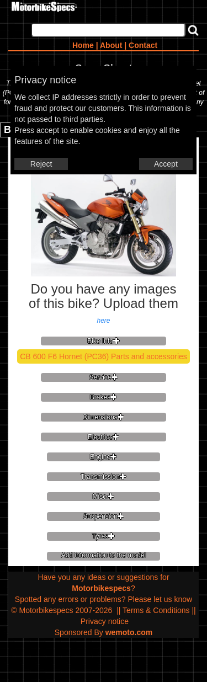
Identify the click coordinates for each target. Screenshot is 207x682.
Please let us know (160, 599)
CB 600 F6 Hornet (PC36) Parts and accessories (103, 356)
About (111, 45)
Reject (41, 163)
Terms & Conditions (156, 610)
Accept (166, 163)
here (103, 320)
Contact (143, 45)
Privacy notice (105, 621)
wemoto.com (129, 632)
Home (83, 45)
